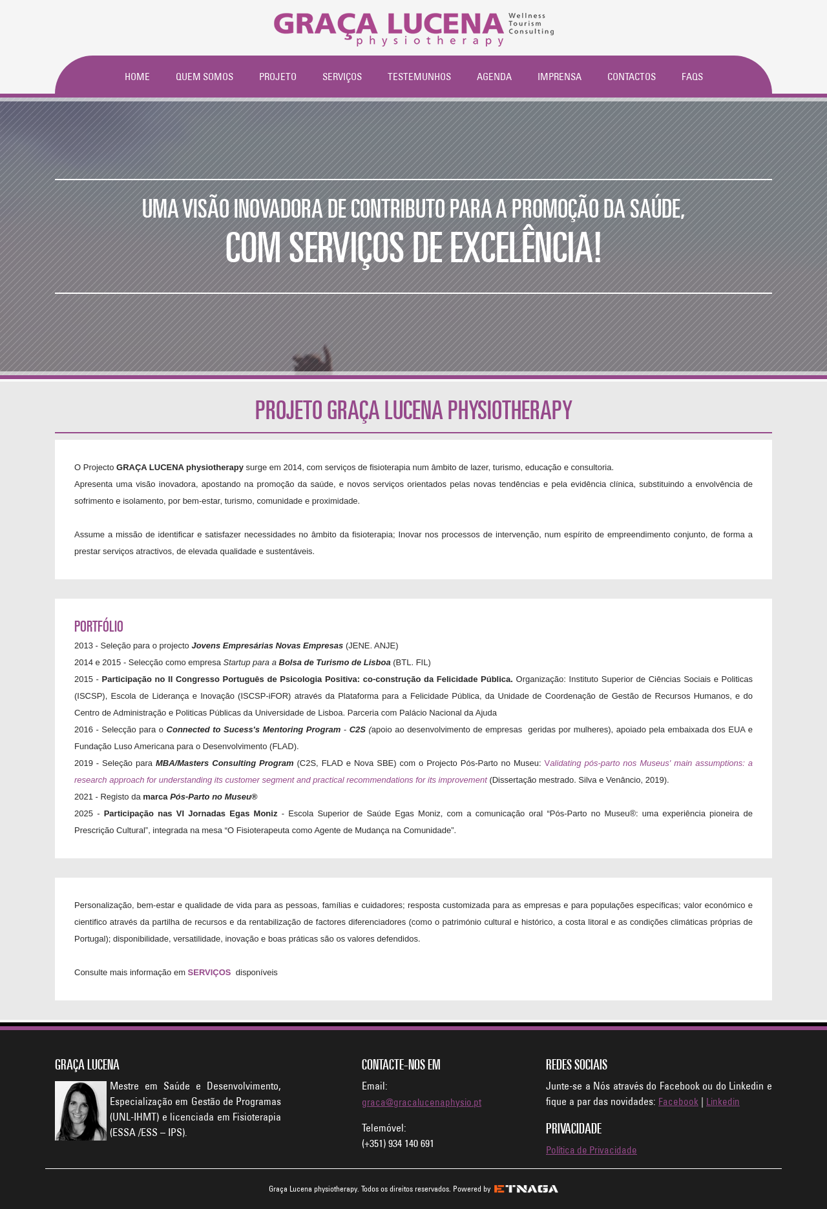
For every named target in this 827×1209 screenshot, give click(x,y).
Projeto (278, 76)
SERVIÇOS (209, 972)
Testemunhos (419, 76)
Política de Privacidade (591, 1150)
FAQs (692, 76)
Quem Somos (204, 76)
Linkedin (723, 1101)
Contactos (631, 76)
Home (137, 76)
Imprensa (559, 76)
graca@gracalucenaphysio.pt (421, 1102)
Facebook (678, 1101)
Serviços (342, 76)
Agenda (494, 76)
